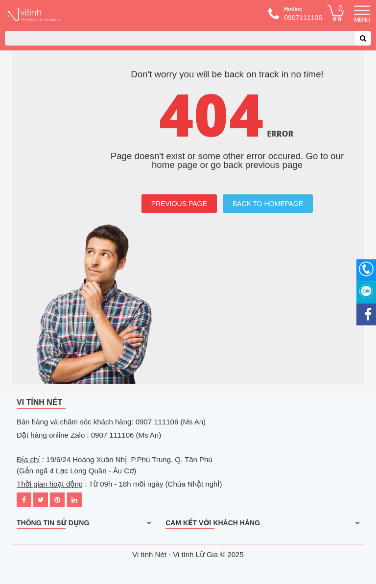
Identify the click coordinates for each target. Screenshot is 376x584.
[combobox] (188, 38)
